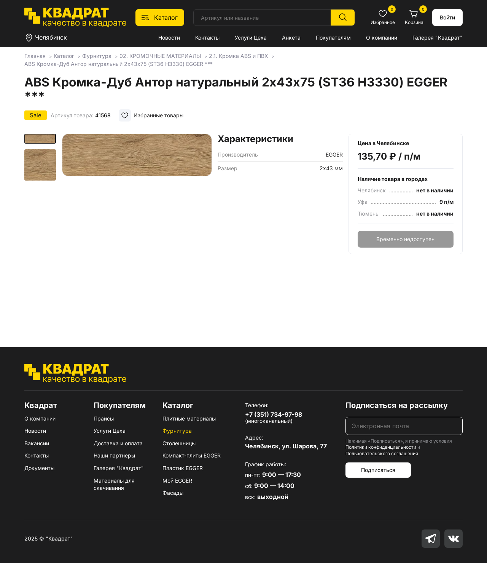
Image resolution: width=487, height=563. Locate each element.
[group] (137, 229)
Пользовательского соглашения (381, 453)
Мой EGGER (177, 480)
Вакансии (36, 443)
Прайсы (104, 418)
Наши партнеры (114, 455)
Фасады (172, 492)
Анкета (291, 37)
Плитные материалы (189, 418)
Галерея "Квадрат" (437, 37)
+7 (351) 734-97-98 (273, 414)
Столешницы (179, 443)
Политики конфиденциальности (380, 447)
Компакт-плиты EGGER (191, 455)
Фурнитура (177, 430)
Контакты (207, 37)
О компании (381, 37)
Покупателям (333, 37)
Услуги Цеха (251, 37)
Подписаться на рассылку (396, 405)
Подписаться (378, 470)
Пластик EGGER (182, 468)
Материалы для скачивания (114, 484)
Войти (447, 17)
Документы (39, 468)
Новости (169, 37)
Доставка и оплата (118, 443)
